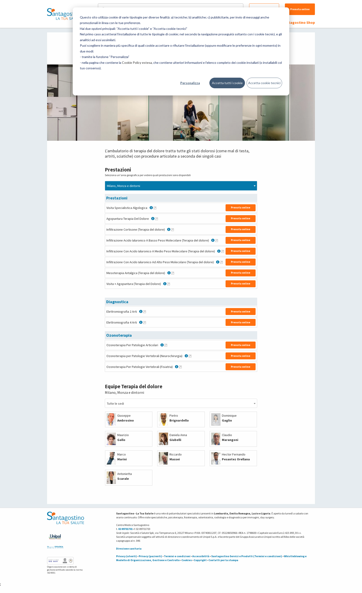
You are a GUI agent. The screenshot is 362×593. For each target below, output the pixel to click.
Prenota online (300, 9)
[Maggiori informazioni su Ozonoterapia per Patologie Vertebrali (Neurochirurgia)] (190, 356)
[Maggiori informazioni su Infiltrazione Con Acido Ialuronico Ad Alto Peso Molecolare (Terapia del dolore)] (221, 262)
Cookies (186, 560)
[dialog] (181, 51)
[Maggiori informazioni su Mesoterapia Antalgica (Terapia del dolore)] (172, 273)
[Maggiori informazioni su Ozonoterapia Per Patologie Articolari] (165, 345)
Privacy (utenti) (126, 556)
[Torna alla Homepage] (64, 13)
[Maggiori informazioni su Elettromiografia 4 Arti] (144, 322)
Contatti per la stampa (223, 560)
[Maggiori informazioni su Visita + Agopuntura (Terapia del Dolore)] (168, 284)
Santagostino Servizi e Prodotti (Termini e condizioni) (246, 556)
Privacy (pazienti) (150, 556)
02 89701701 (125, 529)
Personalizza (190, 83)
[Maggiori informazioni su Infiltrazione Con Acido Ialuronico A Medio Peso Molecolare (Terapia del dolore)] (222, 251)
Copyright (200, 560)
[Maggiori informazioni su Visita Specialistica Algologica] (155, 208)
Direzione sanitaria (129, 548)
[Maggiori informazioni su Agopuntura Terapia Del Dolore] (156, 218)
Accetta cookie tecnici (264, 83)
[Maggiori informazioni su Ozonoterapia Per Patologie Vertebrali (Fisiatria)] (180, 367)
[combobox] (181, 185)
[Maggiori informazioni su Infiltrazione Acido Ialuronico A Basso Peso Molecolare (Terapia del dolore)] (216, 240)
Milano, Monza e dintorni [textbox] (123, 186)
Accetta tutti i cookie (227, 83)
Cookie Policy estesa (137, 62)
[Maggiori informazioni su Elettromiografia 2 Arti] (144, 311)
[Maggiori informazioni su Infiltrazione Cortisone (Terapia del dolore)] (172, 229)
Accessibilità (200, 556)
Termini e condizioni (177, 556)
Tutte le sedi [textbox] (115, 403)
